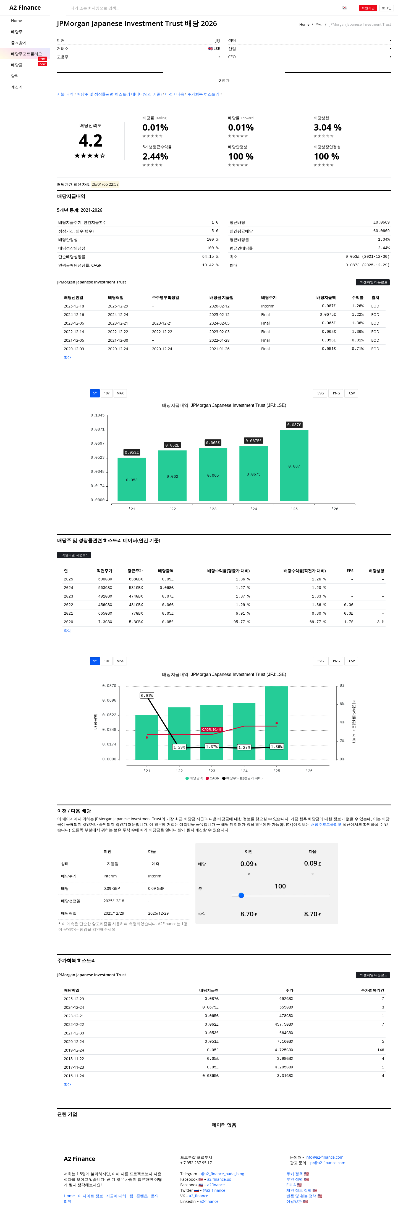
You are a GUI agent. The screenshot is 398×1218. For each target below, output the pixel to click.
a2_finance (198, 1195)
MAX (120, 393)
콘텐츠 (142, 1195)
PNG (335, 393)
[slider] (241, 895)
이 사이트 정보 (90, 1195)
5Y (95, 393)
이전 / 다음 (174, 94)
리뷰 (68, 1201)
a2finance (216, 1184)
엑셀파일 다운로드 (372, 282)
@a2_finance (214, 1190)
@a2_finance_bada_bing (222, 1173)
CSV (351, 393)
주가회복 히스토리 (203, 94)
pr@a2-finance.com (327, 1162)
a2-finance (209, 1201)
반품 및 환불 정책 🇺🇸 (304, 1195)
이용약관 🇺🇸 (297, 1201)
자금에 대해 (116, 1195)
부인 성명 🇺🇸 (297, 1179)
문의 (155, 1195)
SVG (320, 393)
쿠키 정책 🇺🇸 (297, 1173)
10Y (106, 393)
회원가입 (368, 8)
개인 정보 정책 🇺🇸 (301, 1190)
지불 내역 (65, 94)
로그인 (387, 8)
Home (304, 24)
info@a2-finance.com (324, 1157)
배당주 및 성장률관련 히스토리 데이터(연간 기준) (119, 94)
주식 (319, 24)
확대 (68, 357)
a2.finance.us (219, 1179)
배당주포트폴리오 (326, 824)
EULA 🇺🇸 (294, 1184)
